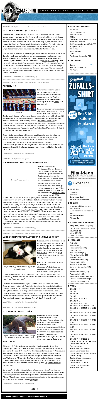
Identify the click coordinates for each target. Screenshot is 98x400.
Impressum (74, 30)
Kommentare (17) (31, 76)
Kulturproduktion (75, 51)
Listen (72, 269)
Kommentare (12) (31, 302)
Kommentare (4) (30, 383)
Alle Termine (74, 49)
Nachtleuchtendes (76, 248)
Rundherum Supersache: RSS (80, 56)
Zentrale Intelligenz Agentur (15, 396)
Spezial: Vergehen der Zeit (79, 351)
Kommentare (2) (30, 227)
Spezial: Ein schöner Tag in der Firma (83, 341)
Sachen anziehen (76, 265)
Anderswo (73, 245)
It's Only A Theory (48, 61)
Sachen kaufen (75, 262)
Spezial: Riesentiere (77, 368)
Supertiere (73, 250)
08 (77, 294)
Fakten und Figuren (77, 260)
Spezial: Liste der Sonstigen (80, 365)
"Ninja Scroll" (41, 360)
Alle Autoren (74, 70)
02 (75, 289)
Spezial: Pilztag (75, 356)
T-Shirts (72, 37)
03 (79, 299)
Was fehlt (73, 257)
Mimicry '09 (9, 86)
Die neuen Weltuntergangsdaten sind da (28, 162)
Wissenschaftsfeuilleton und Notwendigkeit (31, 237)
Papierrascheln (75, 274)
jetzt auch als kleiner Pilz (45, 121)
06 (84, 308)
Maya (5, 202)
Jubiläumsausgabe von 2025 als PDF (83, 44)
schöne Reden (56, 116)
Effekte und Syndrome (78, 281)
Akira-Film (30, 351)
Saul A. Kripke (42, 253)
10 (93, 308)
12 (79, 301)
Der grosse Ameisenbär (17, 311)
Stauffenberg (41, 104)
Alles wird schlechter (77, 255)
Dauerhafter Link (19, 76)
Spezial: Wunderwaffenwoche (80, 358)
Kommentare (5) (30, 153)
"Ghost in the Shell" (24, 358)
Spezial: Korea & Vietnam (79, 363)
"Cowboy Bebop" (9, 360)
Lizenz (21, 112)
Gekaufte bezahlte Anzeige (79, 279)
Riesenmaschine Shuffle (78, 67)
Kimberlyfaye (25, 337)
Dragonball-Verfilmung (53, 363)
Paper (60, 253)
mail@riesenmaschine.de (37, 396)
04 (77, 289)
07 (79, 289)
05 (79, 303)
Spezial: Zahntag (76, 360)
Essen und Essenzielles (78, 267)
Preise (72, 54)
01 (75, 296)
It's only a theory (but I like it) (22, 30)
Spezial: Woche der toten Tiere (81, 348)
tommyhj (17, 269)
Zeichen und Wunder (77, 272)
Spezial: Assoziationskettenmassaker (83, 353)
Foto (17, 112)
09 (77, 301)
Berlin (72, 243)
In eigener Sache (76, 46)
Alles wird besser (76, 253)
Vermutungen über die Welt (79, 276)
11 (86, 299)
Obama (56, 102)
